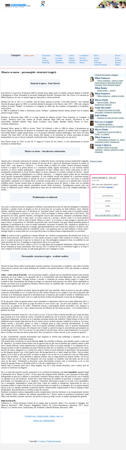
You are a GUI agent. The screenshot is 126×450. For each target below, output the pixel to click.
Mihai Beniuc (101, 88)
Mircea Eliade (101, 100)
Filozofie (83, 58)
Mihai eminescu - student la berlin (110, 96)
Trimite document (54, 441)
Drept (44, 58)
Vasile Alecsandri (103, 107)
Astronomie (46, 55)
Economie (59, 58)
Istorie (96, 60)
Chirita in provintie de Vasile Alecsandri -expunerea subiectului (108, 111)
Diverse (117, 55)
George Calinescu (103, 145)
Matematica (60, 62)
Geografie (59, 60)
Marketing (45, 62)
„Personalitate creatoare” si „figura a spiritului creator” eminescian (110, 141)
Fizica (117, 58)
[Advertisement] (63, 30)
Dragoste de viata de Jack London (110, 118)
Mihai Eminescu (102, 78)
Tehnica (117, 65)
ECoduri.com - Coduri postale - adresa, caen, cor (44, 416)
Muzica (82, 62)
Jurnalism (118, 60)
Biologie (58, 55)
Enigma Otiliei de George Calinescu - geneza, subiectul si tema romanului (109, 149)
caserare (109, 187)
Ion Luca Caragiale (104, 122)
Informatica (84, 60)
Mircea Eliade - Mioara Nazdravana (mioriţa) (105, 103)
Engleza (71, 58)
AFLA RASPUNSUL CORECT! (108, 215)
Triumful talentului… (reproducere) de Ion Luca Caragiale (109, 125)
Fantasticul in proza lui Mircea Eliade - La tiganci (108, 133)
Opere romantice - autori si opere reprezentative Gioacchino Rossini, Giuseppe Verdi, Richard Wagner (109, 82)
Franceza (45, 60)
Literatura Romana (100, 65)
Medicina (72, 62)
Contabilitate (84, 55)
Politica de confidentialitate (44, 421)
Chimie (71, 55)
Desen (96, 55)
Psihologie (97, 62)
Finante (96, 58)
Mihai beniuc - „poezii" (106, 90)
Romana (118, 62)
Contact (42, 441)
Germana (72, 60)
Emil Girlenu (101, 115)
